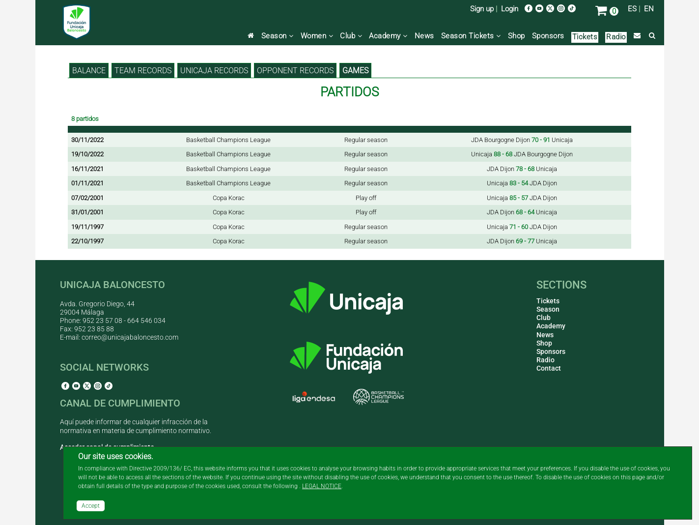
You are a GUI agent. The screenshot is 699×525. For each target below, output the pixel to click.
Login (509, 8)
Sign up (482, 8)
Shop (516, 35)
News (424, 35)
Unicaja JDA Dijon (522, 183)
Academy (388, 35)
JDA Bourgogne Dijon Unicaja (522, 140)
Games (355, 70)
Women (317, 35)
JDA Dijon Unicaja (522, 169)
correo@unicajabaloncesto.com (130, 337)
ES (632, 8)
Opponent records (295, 70)
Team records (142, 70)
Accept (91, 505)
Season (277, 35)
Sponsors (548, 35)
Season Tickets (471, 35)
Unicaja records (214, 70)
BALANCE (89, 70)
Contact (548, 368)
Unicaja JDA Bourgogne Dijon (522, 154)
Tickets (585, 36)
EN (649, 8)
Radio (616, 36)
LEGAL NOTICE (321, 486)
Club (351, 35)
